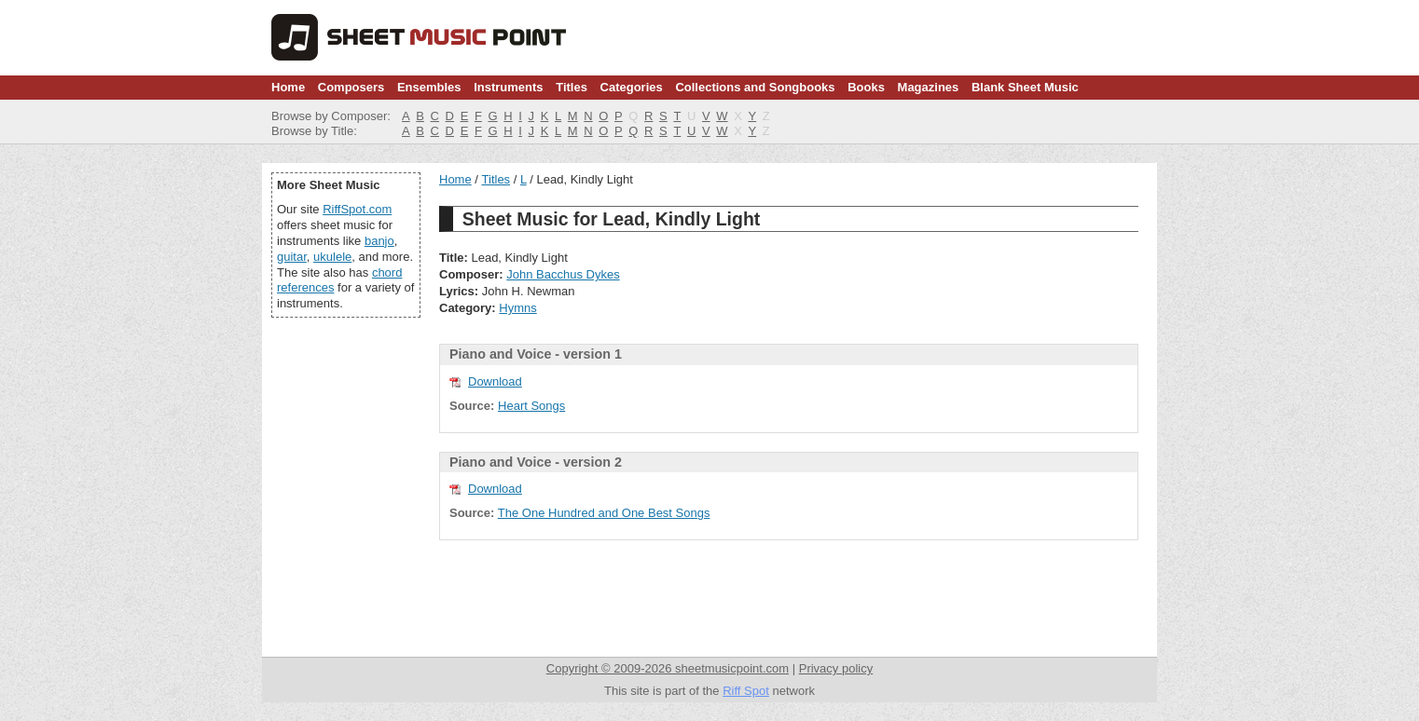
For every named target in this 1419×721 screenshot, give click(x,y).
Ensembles (429, 87)
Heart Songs (531, 406)
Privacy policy (836, 668)
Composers (351, 87)
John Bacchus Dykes (562, 274)
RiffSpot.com (357, 209)
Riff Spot (746, 691)
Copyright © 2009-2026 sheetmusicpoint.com (667, 668)
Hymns (517, 308)
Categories (631, 87)
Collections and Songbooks (754, 87)
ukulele (332, 257)
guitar (292, 257)
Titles (571, 87)
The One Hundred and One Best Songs (604, 513)
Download (495, 381)
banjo (379, 241)
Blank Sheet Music (1025, 87)
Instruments (508, 87)
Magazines (928, 87)
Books (866, 87)
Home (288, 87)
